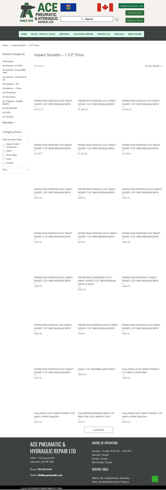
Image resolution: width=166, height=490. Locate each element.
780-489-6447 (45, 469)
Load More (98, 430)
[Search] (87, 19)
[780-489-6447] (135, 12)
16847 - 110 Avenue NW (42, 458)
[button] (117, 19)
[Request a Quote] (135, 20)
